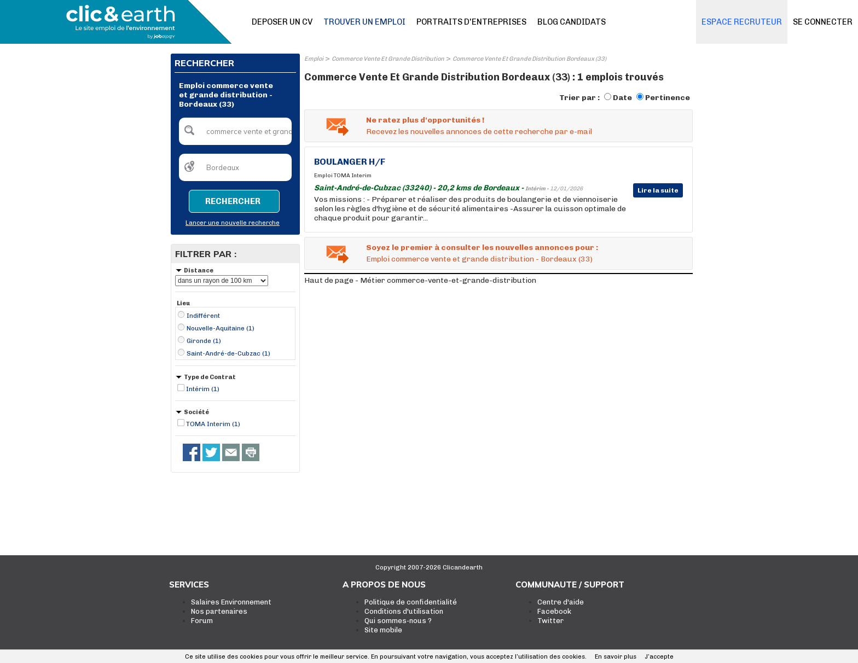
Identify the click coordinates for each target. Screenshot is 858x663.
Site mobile (383, 630)
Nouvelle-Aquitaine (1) (220, 328)
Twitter (550, 621)
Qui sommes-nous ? (398, 621)
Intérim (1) (202, 389)
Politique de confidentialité (410, 602)
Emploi (313, 58)
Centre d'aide (560, 602)
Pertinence (667, 97)
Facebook (554, 611)
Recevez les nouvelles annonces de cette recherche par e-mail (479, 131)
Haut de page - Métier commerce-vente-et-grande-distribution (420, 280)
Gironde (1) (204, 341)
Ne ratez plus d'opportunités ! (425, 120)
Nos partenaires (219, 611)
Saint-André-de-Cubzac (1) (228, 353)
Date (622, 97)
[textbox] (235, 131)
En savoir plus (615, 656)
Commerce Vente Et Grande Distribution (388, 58)
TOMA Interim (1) (213, 424)
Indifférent (203, 315)
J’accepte (659, 656)
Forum (202, 621)
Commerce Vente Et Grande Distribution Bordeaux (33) (529, 58)
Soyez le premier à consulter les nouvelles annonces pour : (482, 247)
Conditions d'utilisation (403, 611)
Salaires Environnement (231, 602)
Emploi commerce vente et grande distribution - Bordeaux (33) (479, 259)
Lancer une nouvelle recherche (232, 222)
